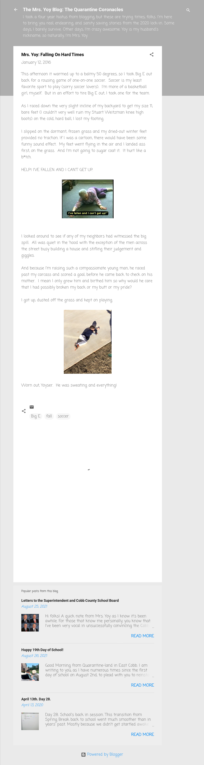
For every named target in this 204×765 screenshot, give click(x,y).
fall (49, 416)
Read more (142, 636)
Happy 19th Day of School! (42, 650)
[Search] (188, 11)
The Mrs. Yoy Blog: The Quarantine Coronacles (73, 9)
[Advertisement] (178, 106)
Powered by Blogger (102, 754)
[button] (151, 55)
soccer (63, 416)
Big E (35, 416)
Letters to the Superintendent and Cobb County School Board (70, 600)
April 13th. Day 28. (36, 699)
